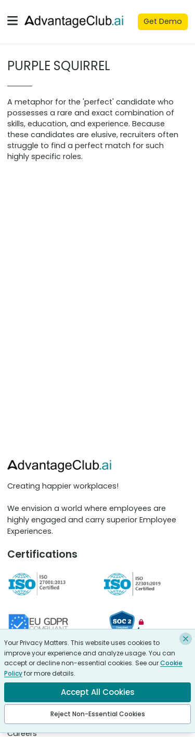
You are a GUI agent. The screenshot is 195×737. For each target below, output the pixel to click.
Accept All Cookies (98, 692)
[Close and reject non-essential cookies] (185, 639)
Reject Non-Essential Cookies (97, 713)
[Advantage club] (73, 22)
